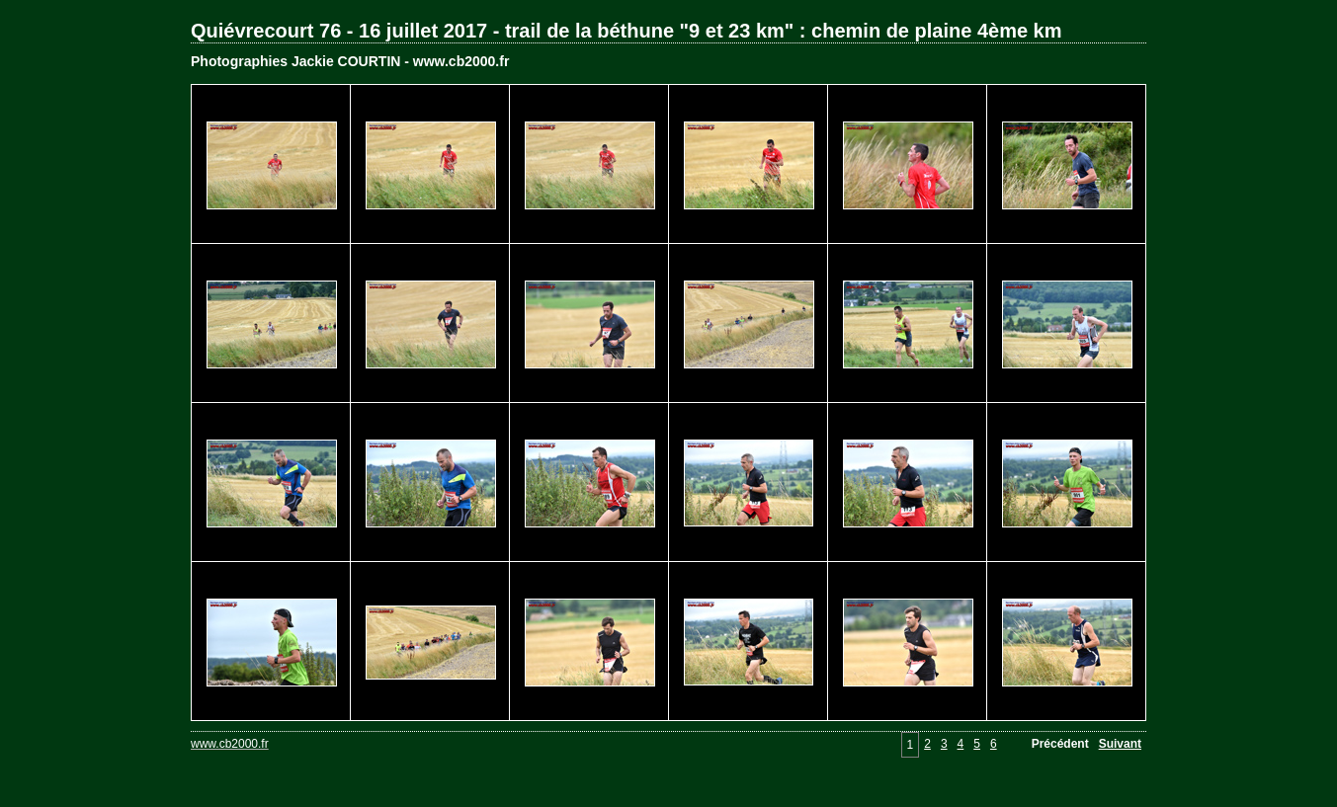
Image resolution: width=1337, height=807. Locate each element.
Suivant (1120, 744)
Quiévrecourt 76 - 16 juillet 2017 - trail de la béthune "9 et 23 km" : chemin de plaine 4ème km (626, 30)
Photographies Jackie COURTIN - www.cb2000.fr (350, 61)
